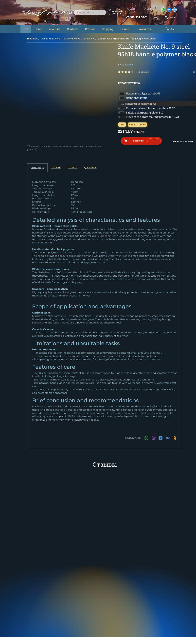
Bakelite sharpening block (144, 112)
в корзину (138, 140)
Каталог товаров (25, 29)
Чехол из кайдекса (143, 93)
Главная (32, 38)
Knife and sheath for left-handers (150, 108)
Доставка (90, 167)
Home (38, 29)
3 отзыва (144, 71)
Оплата (72, 167)
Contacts (72, 29)
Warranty (145, 29)
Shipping (107, 29)
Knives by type (72, 38)
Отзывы (56, 167)
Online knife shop (50, 38)
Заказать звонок (114, 12)
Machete (89, 38)
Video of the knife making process (152, 116)
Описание (37, 167)
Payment (126, 29)
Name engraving (136, 97)
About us (54, 29)
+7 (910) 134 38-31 (133, 17)
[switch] (121, 93)
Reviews (90, 29)
